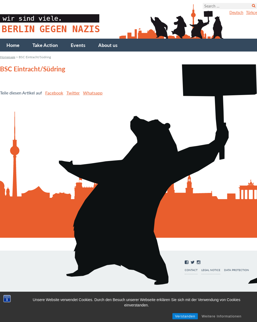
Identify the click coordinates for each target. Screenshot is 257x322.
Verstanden (185, 316)
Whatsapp (93, 92)
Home (13, 45)
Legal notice (210, 270)
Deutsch (236, 12)
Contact (191, 270)
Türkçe (251, 12)
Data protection (236, 270)
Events (78, 45)
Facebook (54, 92)
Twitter (73, 92)
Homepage (7, 57)
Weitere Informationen (221, 316)
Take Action (45, 45)
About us (108, 45)
